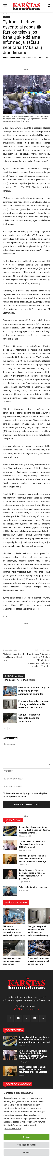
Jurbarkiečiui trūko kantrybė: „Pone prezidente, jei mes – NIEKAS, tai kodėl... (32, 844)
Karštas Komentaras (11, 57)
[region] (26, 1123)
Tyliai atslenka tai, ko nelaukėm (33, 887)
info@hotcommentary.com (26, 1009)
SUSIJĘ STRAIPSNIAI (14, 676)
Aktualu (15, 13)
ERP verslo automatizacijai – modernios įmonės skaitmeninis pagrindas (33, 690)
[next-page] (9, 728)
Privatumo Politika (13, 1129)
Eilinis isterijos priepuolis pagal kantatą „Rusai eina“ (14, 657)
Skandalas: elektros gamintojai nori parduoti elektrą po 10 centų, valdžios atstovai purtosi (34, 1040)
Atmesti (26, 1152)
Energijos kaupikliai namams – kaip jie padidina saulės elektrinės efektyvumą (33, 704)
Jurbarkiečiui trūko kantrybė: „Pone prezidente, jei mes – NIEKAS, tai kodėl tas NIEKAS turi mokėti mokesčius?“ (33, 1055)
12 (48, 57)
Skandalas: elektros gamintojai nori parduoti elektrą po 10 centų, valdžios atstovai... (34, 830)
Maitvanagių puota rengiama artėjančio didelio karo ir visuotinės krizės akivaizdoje (32, 859)
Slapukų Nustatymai (26, 1145)
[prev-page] (4, 728)
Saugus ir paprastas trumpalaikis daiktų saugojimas (29, 718)
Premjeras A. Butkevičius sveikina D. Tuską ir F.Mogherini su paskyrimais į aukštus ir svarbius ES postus (38, 660)
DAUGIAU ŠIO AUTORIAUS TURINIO (20, 680)
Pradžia (6, 13)
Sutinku (26, 1137)
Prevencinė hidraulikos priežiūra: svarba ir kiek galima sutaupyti (38, 961)
